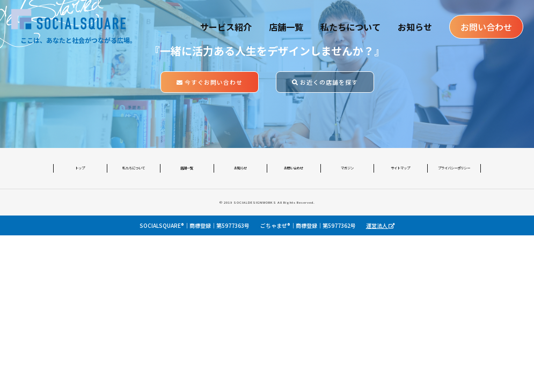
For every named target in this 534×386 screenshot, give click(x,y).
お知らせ (415, 26)
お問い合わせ (486, 26)
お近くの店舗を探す (325, 82)
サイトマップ (400, 168)
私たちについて (350, 26)
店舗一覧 (286, 26)
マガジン (347, 168)
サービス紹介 (226, 26)
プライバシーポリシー (454, 168)
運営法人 (380, 225)
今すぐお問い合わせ (210, 82)
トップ (80, 168)
